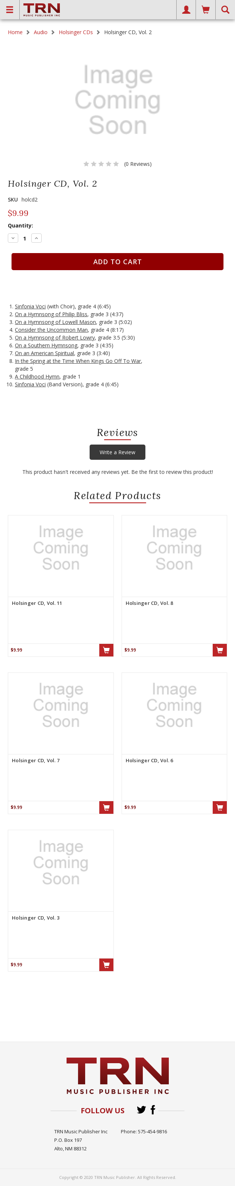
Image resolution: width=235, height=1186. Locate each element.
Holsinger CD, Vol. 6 (149, 760)
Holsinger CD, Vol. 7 (35, 760)
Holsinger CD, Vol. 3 (35, 917)
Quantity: (20, 225)
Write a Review (117, 452)
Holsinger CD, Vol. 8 (149, 603)
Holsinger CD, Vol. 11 (37, 603)
